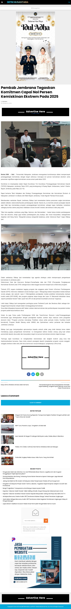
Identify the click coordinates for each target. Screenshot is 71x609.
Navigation (35, 8)
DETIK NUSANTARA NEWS (21, 2)
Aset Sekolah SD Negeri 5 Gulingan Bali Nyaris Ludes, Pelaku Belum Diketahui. (39, 436)
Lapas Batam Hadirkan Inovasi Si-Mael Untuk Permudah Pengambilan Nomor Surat (29, 504)
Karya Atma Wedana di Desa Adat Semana (15, 385)
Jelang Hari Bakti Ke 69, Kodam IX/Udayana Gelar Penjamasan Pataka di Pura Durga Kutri (31, 481)
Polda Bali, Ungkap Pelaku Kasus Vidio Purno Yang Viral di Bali (34, 457)
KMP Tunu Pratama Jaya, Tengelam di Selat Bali (30, 426)
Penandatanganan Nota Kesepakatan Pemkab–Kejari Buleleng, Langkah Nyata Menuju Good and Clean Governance (54, 386)
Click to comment (35, 402)
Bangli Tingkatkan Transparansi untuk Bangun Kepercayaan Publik (24, 488)
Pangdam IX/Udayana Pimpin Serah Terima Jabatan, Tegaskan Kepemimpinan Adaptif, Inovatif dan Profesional (35, 484)
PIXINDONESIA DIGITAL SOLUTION (44, 606)
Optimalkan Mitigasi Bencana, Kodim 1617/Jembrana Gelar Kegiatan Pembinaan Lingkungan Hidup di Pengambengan (35, 500)
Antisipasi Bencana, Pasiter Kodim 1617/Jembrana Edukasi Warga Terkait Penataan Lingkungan (33, 496)
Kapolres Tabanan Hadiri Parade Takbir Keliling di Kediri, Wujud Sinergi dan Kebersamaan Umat (33, 491)
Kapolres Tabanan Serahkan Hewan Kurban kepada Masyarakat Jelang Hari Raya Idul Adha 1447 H (34, 494)
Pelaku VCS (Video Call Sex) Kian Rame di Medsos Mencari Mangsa (36, 447)
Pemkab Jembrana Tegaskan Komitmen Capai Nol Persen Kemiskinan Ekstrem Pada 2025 (29, 92)
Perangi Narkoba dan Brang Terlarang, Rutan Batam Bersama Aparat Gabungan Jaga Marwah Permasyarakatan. (33, 477)
